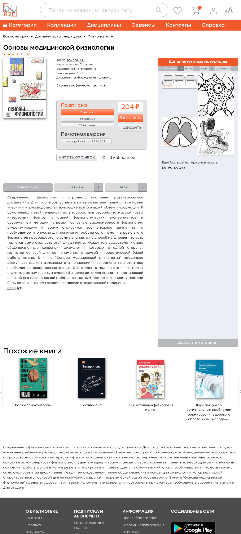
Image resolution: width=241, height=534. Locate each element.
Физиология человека (94, 77)
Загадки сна (91, 405)
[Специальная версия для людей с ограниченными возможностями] (228, 11)
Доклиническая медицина (58, 36)
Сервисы (143, 25)
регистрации (173, 167)
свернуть (15, 288)
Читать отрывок (77, 157)
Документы (35, 532)
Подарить (130, 128)
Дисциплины (104, 25)
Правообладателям (139, 518)
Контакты (178, 25)
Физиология (98, 36)
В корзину (130, 118)
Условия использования (143, 525)
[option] (33, 384)
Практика (87, 64)
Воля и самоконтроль (33, 405)
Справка (213, 25)
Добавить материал (198, 342)
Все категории (16, 36)
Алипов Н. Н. (76, 60)
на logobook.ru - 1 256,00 (86, 141)
